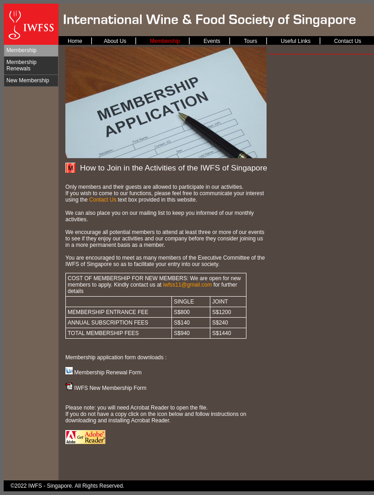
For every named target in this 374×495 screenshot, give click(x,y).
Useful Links (295, 41)
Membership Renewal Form (107, 372)
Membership (21, 50)
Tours (250, 41)
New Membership (27, 80)
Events (211, 41)
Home (75, 41)
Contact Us (347, 41)
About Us (115, 41)
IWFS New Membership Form (110, 388)
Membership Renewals (21, 65)
